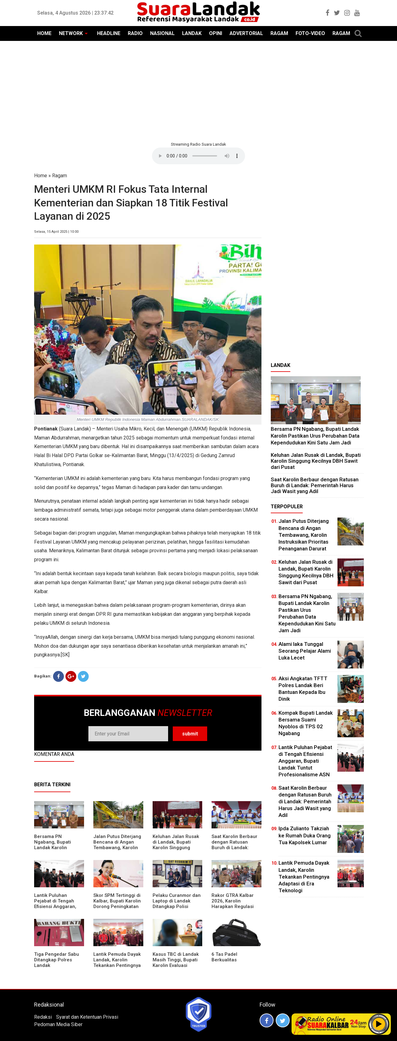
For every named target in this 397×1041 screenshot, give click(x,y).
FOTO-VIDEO (310, 33)
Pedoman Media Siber (58, 1024)
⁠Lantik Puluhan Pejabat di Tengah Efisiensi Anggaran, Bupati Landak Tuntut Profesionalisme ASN (57, 906)
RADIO (135, 33)
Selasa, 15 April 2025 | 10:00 (56, 232)
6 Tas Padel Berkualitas (224, 957)
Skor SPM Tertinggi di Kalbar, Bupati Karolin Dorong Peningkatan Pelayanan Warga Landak (117, 906)
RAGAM (279, 33)
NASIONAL (162, 33)
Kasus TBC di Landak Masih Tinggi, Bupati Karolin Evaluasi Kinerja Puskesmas (176, 962)
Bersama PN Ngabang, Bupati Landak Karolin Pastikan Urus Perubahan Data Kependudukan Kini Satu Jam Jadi (315, 435)
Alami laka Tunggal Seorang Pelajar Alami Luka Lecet (305, 651)
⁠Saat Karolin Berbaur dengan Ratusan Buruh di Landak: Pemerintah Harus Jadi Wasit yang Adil (234, 848)
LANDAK (192, 33)
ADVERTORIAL (246, 33)
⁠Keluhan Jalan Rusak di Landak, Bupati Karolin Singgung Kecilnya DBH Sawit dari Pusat (176, 848)
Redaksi (43, 1017)
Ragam (59, 176)
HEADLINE (108, 33)
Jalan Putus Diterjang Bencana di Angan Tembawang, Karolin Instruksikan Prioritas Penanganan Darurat (117, 848)
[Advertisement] (198, 90)
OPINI (215, 33)
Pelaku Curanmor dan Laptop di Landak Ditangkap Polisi (177, 901)
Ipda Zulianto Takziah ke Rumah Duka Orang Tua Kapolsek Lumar (305, 835)
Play (379, 1024)
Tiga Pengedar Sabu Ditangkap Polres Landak (56, 959)
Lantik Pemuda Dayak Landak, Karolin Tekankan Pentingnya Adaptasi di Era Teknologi (117, 965)
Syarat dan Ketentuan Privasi (87, 1017)
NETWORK (71, 33)
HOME (44, 33)
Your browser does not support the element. (198, 156)
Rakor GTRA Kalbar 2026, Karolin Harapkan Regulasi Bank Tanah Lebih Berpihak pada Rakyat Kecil (236, 909)
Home (40, 176)
